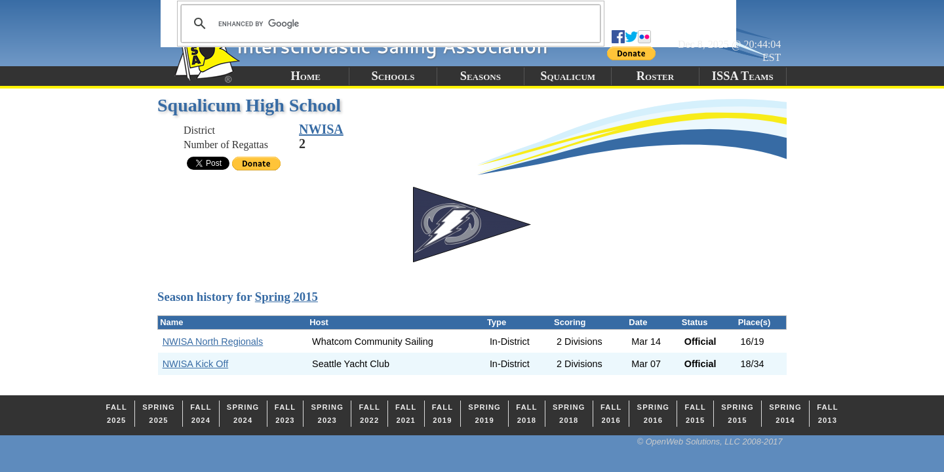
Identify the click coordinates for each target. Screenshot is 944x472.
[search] (388, 23)
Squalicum (567, 76)
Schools (393, 76)
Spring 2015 (286, 297)
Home (305, 76)
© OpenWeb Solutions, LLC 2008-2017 (710, 441)
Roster (655, 76)
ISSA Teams (743, 76)
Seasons (480, 76)
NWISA (321, 129)
